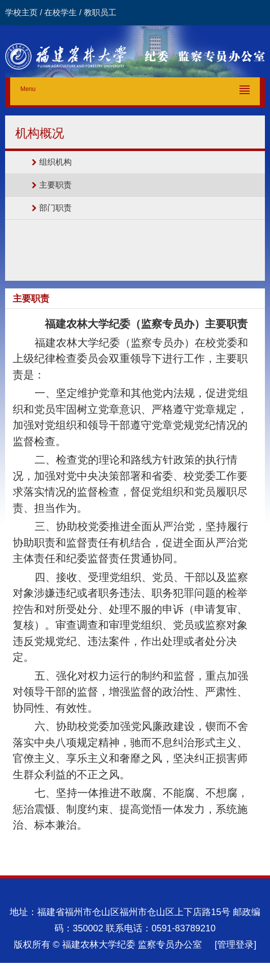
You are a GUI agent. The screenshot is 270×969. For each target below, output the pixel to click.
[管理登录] (235, 944)
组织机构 (55, 162)
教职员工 (100, 12)
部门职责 (55, 207)
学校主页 (21, 12)
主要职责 (55, 185)
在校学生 (60, 12)
